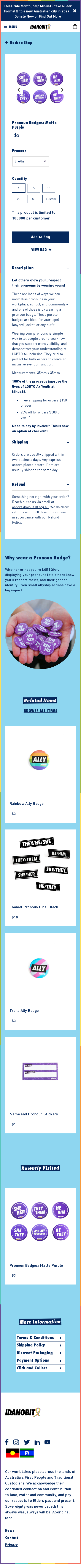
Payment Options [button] (33, 1360)
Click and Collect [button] (32, 1368)
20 (18, 199)
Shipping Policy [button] (31, 1345)
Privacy (11, 1545)
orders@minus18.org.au (30, 507)
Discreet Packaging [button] (35, 1353)
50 (33, 199)
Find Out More (50, 16)
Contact (11, 1538)
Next (62, 90)
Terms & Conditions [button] (35, 1338)
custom (51, 199)
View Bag (39, 250)
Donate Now (24, 16)
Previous (18, 90)
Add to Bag (40, 237)
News (9, 1530)
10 (48, 188)
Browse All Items (40, 711)
